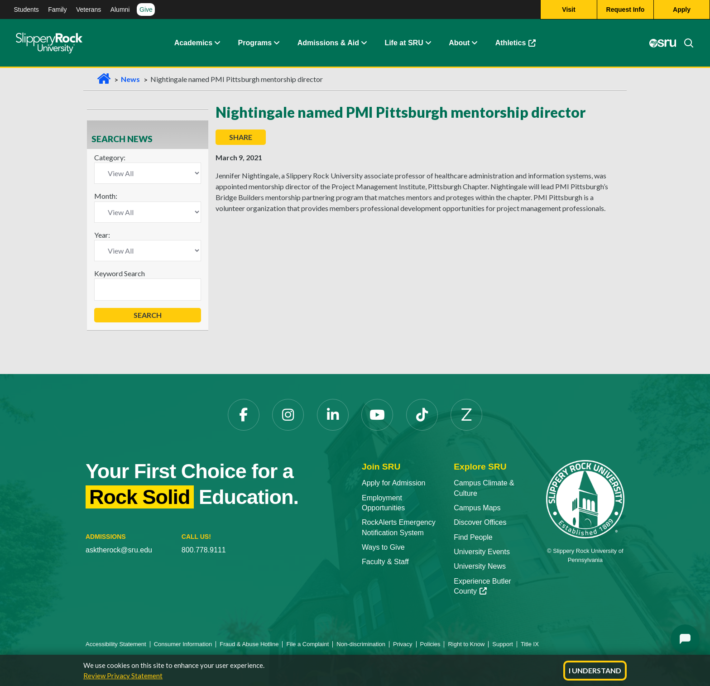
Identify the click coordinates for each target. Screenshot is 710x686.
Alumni (120, 9)
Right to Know (466, 644)
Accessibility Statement (116, 644)
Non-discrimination (360, 644)
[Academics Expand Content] (217, 43)
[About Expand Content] (276, 43)
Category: (109, 157)
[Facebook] (243, 415)
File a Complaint (307, 644)
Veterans (88, 9)
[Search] (685, 43)
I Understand (595, 670)
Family (57, 9)
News (130, 79)
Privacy (403, 644)
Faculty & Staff (385, 562)
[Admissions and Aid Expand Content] (364, 43)
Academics (193, 43)
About (459, 43)
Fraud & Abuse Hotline (249, 644)
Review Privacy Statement (123, 676)
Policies (430, 644)
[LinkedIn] (333, 415)
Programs (255, 43)
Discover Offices (480, 522)
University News (480, 566)
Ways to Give (383, 547)
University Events (482, 552)
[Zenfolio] (466, 415)
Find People (473, 537)
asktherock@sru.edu (119, 550)
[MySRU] (662, 43)
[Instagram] (288, 415)
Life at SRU (403, 43)
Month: (105, 196)
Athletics (515, 43)
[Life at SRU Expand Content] (428, 43)
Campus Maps (477, 508)
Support (502, 644)
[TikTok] (422, 415)
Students (26, 9)
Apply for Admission (394, 483)
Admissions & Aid (328, 43)
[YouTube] (377, 415)
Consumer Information (183, 644)
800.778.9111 (204, 550)
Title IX (530, 644)
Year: (102, 234)
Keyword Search (119, 273)
